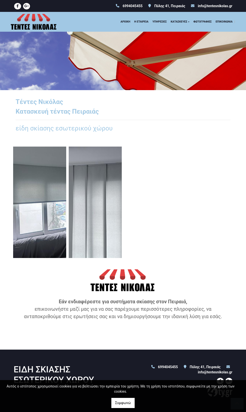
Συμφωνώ (123, 403)
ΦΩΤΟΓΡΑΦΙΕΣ (202, 21)
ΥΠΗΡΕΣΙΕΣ (160, 21)
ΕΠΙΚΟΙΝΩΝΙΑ (224, 21)
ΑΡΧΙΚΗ (125, 21)
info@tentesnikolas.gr (215, 6)
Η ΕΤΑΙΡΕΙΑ (141, 21)
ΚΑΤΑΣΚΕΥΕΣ (179, 21)
